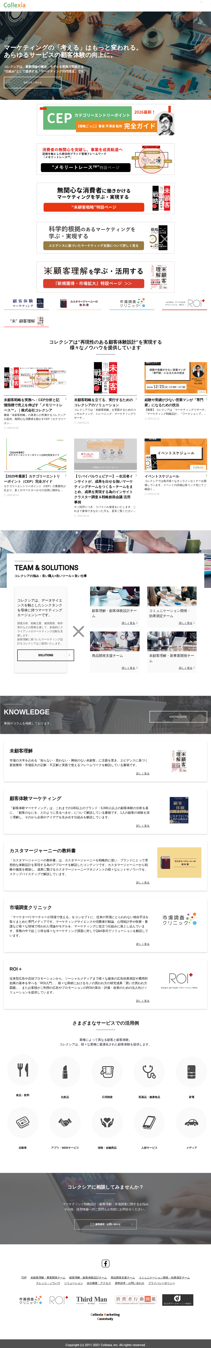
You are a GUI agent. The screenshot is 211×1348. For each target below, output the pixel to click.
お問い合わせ (194, 5)
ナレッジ (62, 5)
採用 (128, 5)
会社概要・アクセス (99, 1280)
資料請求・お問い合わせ (129, 1280)
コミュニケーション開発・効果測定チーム (164, 1274)
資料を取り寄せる (32, 82)
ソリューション (86, 5)
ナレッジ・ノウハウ (48, 1280)
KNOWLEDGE (178, 714)
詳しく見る (128, 623)
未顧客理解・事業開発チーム (48, 1274)
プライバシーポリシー (161, 1280)
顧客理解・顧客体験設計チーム (88, 1274)
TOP (24, 1274)
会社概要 (110, 5)
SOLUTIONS (40, 657)
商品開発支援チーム (123, 1274)
